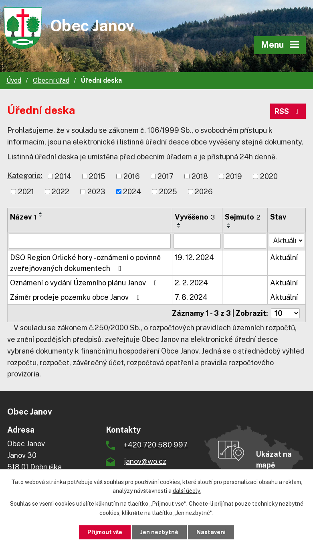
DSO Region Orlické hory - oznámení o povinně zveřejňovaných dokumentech (85, 262)
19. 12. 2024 (194, 257)
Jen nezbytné (159, 532)
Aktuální (284, 257)
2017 (166, 176)
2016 (131, 176)
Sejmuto (242, 217)
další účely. (187, 491)
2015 (97, 176)
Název (23, 217)
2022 (60, 191)
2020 (269, 176)
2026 (204, 191)
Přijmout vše (104, 532)
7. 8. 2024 (191, 297)
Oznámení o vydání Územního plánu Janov (85, 283)
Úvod (13, 80)
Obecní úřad (51, 80)
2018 (200, 176)
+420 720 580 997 (156, 445)
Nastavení (211, 532)
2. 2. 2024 (191, 283)
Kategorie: (24, 175)
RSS (288, 111)
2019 (234, 176)
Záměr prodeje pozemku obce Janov (76, 297)
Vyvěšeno (195, 217)
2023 (96, 191)
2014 (63, 176)
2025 (168, 191)
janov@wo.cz (145, 461)
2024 (132, 191)
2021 (26, 191)
